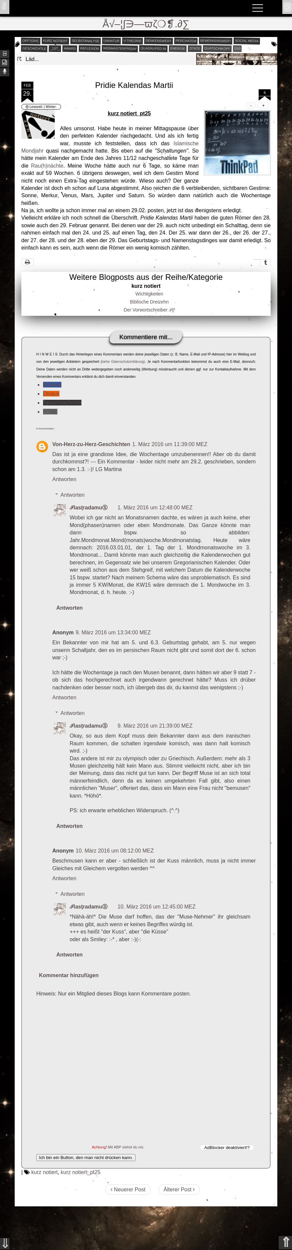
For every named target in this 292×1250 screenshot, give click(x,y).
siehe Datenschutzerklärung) (123, 361)
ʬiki (4, 5)
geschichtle (34, 48)
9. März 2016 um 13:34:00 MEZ (113, 632)
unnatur (111, 41)
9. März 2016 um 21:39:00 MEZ (155, 726)
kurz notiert (55, 41)
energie (177, 48)
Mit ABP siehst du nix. (126, 1147)
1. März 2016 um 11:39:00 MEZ (169, 444)
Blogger (52, 384)
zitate (194, 48)
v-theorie (132, 41)
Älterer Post (179, 1189)
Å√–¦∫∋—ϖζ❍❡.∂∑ (146, 23)
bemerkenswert (215, 41)
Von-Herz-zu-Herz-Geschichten (91, 444)
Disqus (51, 393)
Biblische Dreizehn (149, 302)
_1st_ (55, 48)
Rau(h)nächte (47, 166)
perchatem (185, 41)
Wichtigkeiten (149, 294)
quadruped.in (153, 48)
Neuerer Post (127, 1189)
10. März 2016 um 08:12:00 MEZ (115, 851)
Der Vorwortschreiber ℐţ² (149, 309)
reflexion (89, 48)
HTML (50, 411)
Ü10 (237, 48)
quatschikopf (217, 48)
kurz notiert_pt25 (80, 1172)
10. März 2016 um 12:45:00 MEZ (156, 907)
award (70, 48)
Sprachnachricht (62, 402)
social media (247, 41)
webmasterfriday (119, 48)
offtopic (30, 41)
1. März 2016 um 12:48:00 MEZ (155, 507)
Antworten (64, 479)
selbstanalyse (85, 41)
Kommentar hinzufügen (69, 975)
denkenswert (158, 41)
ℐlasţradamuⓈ (88, 507)
